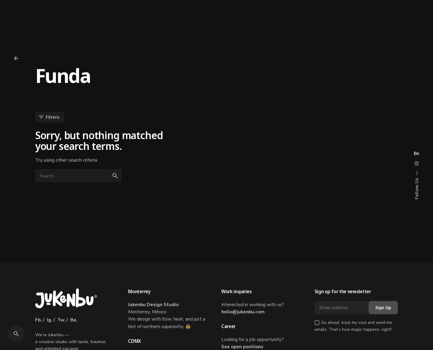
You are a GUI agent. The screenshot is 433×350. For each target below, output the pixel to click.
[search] (115, 175)
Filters (49, 117)
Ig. (49, 320)
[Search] (16, 333)
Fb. (38, 320)
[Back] (16, 58)
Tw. (61, 320)
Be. (74, 320)
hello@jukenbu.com (243, 312)
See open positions (242, 347)
